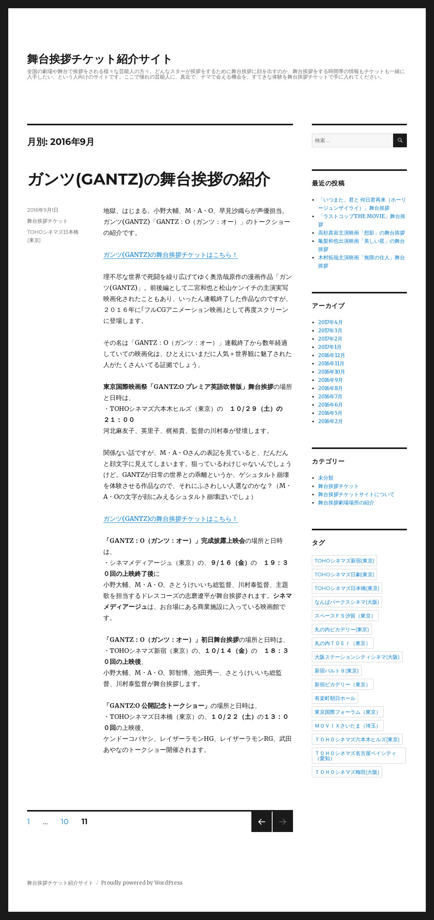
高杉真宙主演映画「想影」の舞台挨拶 (361, 232)
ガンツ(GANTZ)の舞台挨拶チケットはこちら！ (170, 254)
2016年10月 (331, 371)
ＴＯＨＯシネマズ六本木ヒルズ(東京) (357, 739)
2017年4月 (330, 322)
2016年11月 (331, 363)
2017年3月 (330, 330)
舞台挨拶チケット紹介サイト (100, 59)
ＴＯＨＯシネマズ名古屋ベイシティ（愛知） (355, 755)
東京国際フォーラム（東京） (348, 712)
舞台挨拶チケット (47, 221)
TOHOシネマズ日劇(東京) (344, 574)
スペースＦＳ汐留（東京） (345, 615)
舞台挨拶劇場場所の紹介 (346, 502)
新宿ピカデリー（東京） (343, 684)
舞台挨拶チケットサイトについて (356, 494)
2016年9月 (330, 380)
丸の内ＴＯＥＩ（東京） (343, 643)
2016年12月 (331, 355)
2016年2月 (330, 421)
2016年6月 (330, 404)
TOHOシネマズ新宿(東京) (344, 560)
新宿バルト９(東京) (337, 670)
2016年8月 (330, 388)
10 (65, 822)
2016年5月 (330, 413)
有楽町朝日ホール (335, 698)
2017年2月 (330, 338)
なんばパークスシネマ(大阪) (347, 602)
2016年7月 (330, 396)
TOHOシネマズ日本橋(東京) (347, 588)
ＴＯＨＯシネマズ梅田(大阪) (347, 772)
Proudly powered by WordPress (142, 883)
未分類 (325, 478)
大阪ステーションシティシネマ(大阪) (357, 657)
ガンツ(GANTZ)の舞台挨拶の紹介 (148, 179)
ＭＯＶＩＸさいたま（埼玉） (348, 725)
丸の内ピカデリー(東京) (342, 629)
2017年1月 (330, 347)
